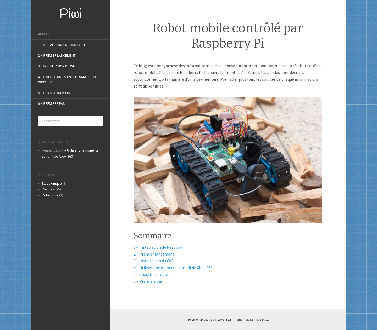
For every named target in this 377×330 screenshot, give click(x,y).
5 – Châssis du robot (55, 93)
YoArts (264, 319)
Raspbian (49, 189)
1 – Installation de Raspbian (159, 247)
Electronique (52, 183)
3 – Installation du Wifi (57, 66)
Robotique (50, 195)
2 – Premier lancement (57, 55)
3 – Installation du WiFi (154, 260)
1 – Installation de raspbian (61, 45)
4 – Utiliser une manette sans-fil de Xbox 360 (67, 79)
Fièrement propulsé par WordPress (209, 319)
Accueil (44, 34)
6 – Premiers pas (51, 104)
